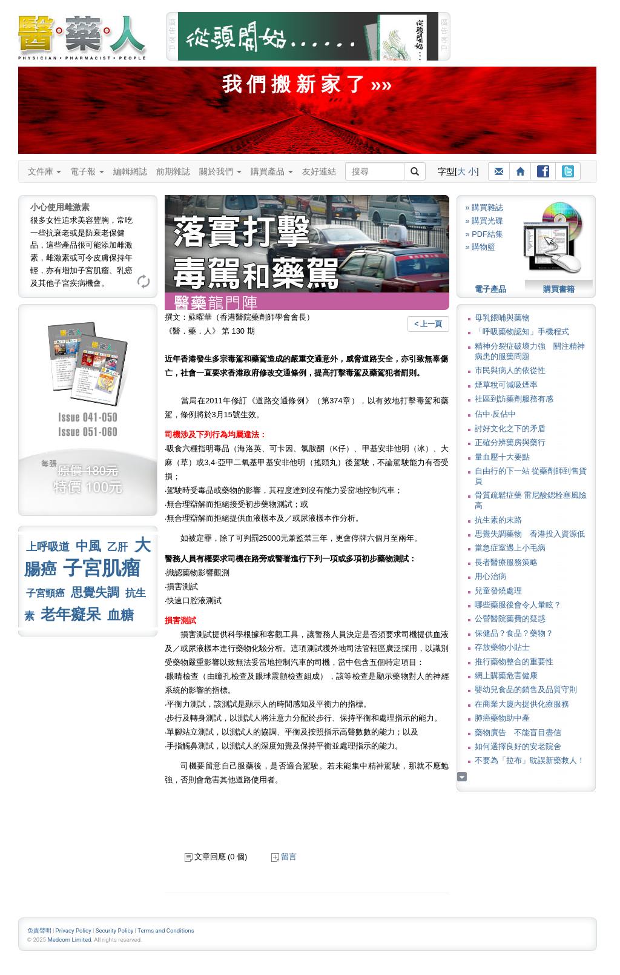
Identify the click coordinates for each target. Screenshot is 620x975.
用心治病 (490, 576)
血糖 (120, 615)
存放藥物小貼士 (502, 647)
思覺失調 (95, 592)
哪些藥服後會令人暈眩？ (518, 604)
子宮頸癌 (45, 593)
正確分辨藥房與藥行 (510, 442)
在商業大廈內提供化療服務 (522, 704)
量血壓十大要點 (502, 456)
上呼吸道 (48, 547)
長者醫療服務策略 (506, 562)
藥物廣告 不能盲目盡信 (518, 732)
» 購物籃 (481, 246)
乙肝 (117, 547)
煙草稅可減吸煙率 (506, 384)
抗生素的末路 (498, 519)
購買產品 (272, 171)
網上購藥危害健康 (506, 675)
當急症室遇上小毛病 (510, 547)
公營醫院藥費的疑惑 (510, 618)
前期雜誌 (173, 171)
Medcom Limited (69, 939)
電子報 (87, 171)
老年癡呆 (71, 614)
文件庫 (45, 171)
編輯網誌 (130, 171)
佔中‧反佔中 (495, 413)
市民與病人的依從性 (510, 370)
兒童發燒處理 (498, 590)
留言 (284, 856)
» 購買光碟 (485, 220)
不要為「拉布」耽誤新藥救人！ (530, 760)
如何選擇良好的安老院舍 (518, 746)
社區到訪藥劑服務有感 (514, 398)
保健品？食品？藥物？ (514, 633)
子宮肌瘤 (101, 568)
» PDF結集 (484, 234)
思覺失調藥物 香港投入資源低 (530, 533)
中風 (88, 546)
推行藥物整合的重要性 (514, 661)
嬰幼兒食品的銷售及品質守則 (526, 689)
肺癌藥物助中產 (502, 717)
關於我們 (220, 171)
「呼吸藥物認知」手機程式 (522, 331)
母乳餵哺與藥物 (502, 317)
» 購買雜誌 (485, 207)
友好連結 (319, 171)
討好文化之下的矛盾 (510, 428)
